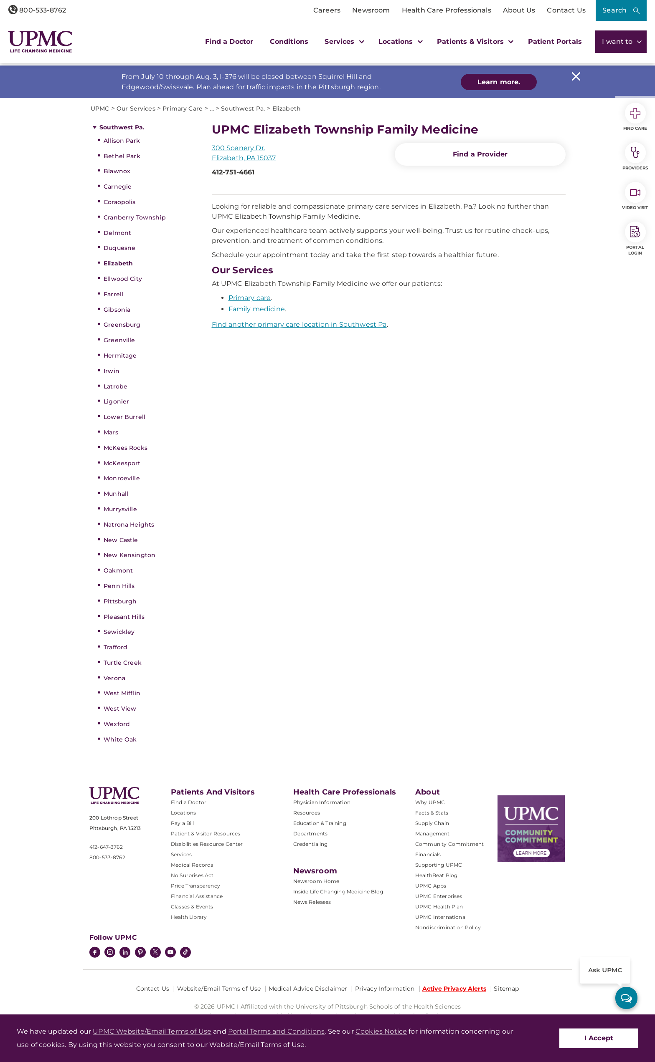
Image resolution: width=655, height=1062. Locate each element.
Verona (114, 678)
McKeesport (122, 463)
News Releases (312, 902)
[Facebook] (94, 953)
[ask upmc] (626, 998)
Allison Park (122, 140)
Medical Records (192, 865)
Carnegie (118, 186)
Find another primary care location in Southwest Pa (299, 324)
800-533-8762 (37, 10)
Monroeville (122, 478)
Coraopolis (119, 202)
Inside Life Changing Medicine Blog (338, 891)
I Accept (598, 1038)
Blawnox (117, 171)
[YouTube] (170, 953)
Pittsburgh (120, 601)
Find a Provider (480, 154)
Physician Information (321, 802)
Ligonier (116, 401)
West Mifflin (122, 693)
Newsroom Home (316, 881)
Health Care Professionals (446, 10)
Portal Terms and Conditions (276, 1031)
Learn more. (498, 82)
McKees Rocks (125, 448)
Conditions (289, 41)
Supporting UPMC (438, 865)
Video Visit (635, 196)
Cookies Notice (381, 1031)
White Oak (120, 739)
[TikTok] (185, 952)
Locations (183, 813)
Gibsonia (117, 309)
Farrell (113, 294)
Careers (326, 10)
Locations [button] (399, 41)
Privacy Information (385, 988)
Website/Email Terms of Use (219, 988)
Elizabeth (118, 263)
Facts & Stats (431, 813)
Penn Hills (119, 586)
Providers (635, 156)
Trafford (115, 647)
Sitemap (506, 988)
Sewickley (119, 632)
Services (181, 854)
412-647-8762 (106, 847)
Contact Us (566, 10)
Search (614, 10)
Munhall (116, 493)
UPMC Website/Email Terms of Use (152, 1031)
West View (120, 708)
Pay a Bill (182, 823)
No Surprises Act (192, 875)
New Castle (121, 540)
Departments (310, 833)
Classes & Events (192, 906)
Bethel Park (122, 156)
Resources (306, 813)
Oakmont (118, 570)
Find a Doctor (229, 41)
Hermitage (120, 355)
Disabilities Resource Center (207, 844)
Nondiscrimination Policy (448, 927)
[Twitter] (155, 952)
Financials (428, 854)
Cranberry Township (135, 217)
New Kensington (129, 555)
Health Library (189, 917)
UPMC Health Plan (439, 906)
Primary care (249, 298)
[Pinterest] (140, 953)
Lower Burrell (124, 417)
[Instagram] (109, 953)
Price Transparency (195, 886)
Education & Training (319, 823)
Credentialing (310, 844)
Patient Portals (555, 41)
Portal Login (635, 239)
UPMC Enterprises (438, 896)
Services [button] (343, 41)
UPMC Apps (430, 886)
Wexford (117, 724)
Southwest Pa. (122, 127)
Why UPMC (430, 802)
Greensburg (122, 324)
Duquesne (119, 248)
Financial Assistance (197, 896)
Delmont (117, 233)
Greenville (119, 340)
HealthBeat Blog (436, 875)
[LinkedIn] (124, 953)
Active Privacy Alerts (454, 988)
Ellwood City (123, 279)
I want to (621, 41)
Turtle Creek (123, 662)
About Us (519, 10)
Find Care (635, 117)
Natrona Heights (129, 524)
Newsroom (371, 10)
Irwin (111, 371)
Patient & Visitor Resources (205, 833)
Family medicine (256, 309)
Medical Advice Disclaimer (308, 988)
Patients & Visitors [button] (474, 41)
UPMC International (441, 917)
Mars (111, 432)
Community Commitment (449, 844)
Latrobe (115, 386)
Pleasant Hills (124, 617)
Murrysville (120, 509)
